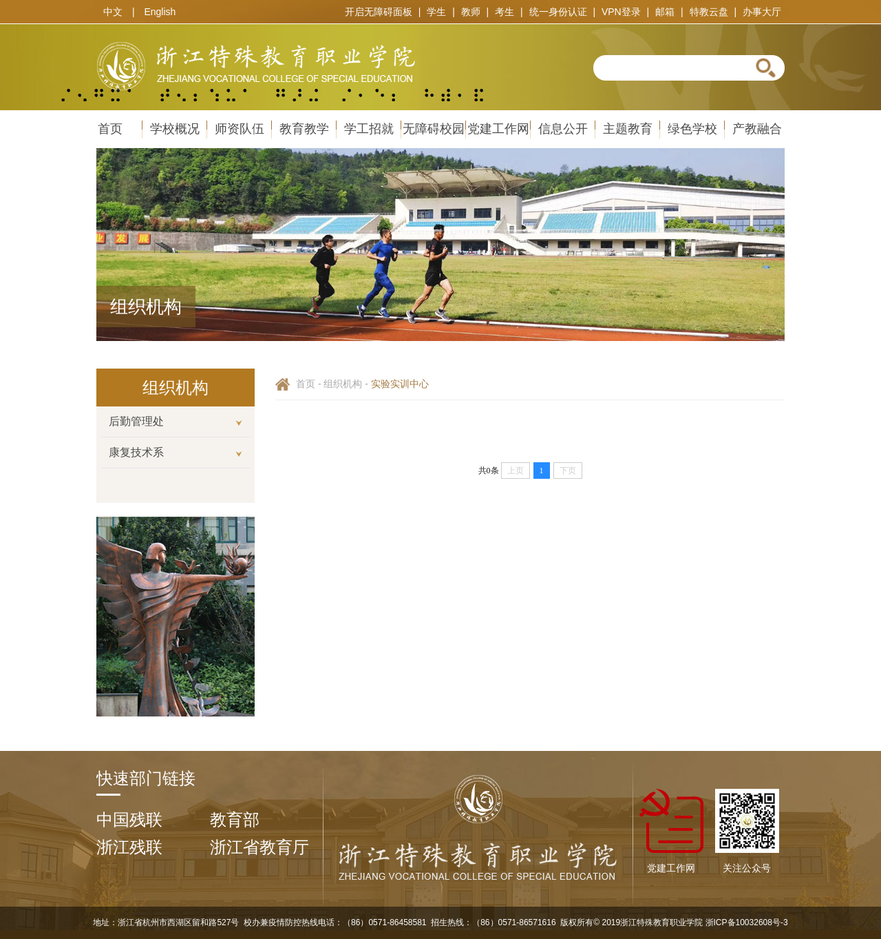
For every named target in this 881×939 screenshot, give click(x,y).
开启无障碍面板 (378, 11)
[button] (766, 67)
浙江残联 (129, 847)
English (160, 11)
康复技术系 (136, 452)
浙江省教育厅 (259, 847)
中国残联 (129, 819)
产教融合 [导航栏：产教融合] (757, 129)
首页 (305, 383)
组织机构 (342, 383)
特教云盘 (709, 11)
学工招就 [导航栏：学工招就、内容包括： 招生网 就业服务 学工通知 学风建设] (369, 129)
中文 (113, 11)
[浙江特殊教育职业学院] (478, 881)
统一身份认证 (558, 11)
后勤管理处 (136, 421)
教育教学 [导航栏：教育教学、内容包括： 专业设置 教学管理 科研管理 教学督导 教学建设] (304, 129)
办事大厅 (762, 11)
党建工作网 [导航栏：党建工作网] (498, 129)
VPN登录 (621, 11)
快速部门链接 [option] (145, 778)
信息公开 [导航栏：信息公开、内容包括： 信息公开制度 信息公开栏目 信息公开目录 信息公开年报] (563, 129)
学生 (436, 11)
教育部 (234, 819)
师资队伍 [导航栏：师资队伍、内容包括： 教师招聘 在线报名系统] (239, 129)
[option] (175, 387)
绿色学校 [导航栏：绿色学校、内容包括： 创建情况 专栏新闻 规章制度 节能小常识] (692, 129)
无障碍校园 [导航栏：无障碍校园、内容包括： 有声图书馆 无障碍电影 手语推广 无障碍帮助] (434, 129)
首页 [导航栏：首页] (110, 129)
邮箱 (665, 11)
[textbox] (668, 68)
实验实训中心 (400, 383)
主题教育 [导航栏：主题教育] (627, 129)
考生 (504, 11)
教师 (470, 11)
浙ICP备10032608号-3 (745, 922)
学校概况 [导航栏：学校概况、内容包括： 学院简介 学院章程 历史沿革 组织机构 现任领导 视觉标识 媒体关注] (175, 129)
